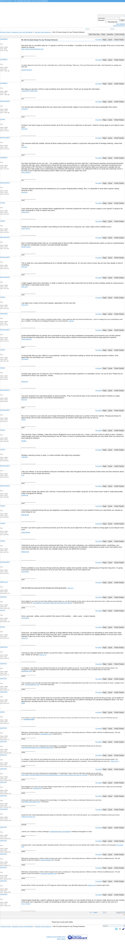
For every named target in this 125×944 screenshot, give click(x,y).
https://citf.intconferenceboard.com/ (32, 49)
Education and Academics (42, 32)
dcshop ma (42, 655)
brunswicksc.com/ (46, 734)
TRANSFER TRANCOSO (29, 91)
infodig (23, 419)
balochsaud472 (5, 101)
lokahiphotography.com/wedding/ (60, 831)
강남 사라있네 (25, 904)
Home (87, 29)
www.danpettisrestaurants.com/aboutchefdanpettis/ (37, 747)
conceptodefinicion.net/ (32, 684)
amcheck (24, 147)
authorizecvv (25, 212)
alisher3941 (4, 313)
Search (112, 29)
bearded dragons (26, 70)
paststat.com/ (37, 788)
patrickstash (25, 532)
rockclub (71, 321)
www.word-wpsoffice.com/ (48, 873)
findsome (24, 381)
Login (122, 20)
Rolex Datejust (26, 172)
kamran (2, 610)
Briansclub (25, 515)
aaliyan (2, 712)
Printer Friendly (119, 34)
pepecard (24, 129)
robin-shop (24, 305)
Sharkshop (24, 495)
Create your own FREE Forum (55, 937)
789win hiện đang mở (28, 817)
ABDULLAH (4, 582)
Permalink (98, 39)
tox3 (22, 475)
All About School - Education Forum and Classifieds (16, 32)
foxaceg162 (4, 809)
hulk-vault (24, 287)
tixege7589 (3, 692)
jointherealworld (26, 339)
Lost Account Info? (119, 25)
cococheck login (28, 719)
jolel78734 (3, 597)
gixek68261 (4, 39)
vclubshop (24, 109)
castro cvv (24, 638)
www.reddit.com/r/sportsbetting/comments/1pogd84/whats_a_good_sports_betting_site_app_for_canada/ (54, 775)
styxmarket (24, 359)
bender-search (26, 247)
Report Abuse (61, 939)
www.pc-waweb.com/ (47, 860)
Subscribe (110, 34)
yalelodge (24, 457)
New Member (120, 24)
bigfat (23, 703)
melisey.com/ (92, 885)
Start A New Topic (94, 34)
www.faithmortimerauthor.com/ (30, 801)
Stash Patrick (25, 228)
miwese (2, 119)
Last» (96, 912)
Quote (110, 39)
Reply (103, 34)
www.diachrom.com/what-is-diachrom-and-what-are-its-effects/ (52, 603)
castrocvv (70, 588)
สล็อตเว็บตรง (115, 761)
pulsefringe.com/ (26, 671)
